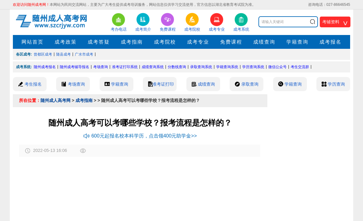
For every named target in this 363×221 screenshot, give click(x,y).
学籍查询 (297, 42)
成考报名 (330, 42)
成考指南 (132, 42)
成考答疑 (99, 42)
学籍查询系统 (227, 67)
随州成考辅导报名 (74, 67)
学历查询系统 (253, 67)
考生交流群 (300, 67)
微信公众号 (277, 67)
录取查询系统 (201, 67)
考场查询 (100, 67)
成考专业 (198, 42)
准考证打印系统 (125, 67)
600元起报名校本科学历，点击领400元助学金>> (140, 135)
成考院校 (165, 42)
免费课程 (231, 42)
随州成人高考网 (55, 100)
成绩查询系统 (153, 67)
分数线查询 (177, 67)
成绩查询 (264, 42)
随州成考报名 (45, 67)
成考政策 (66, 42)
